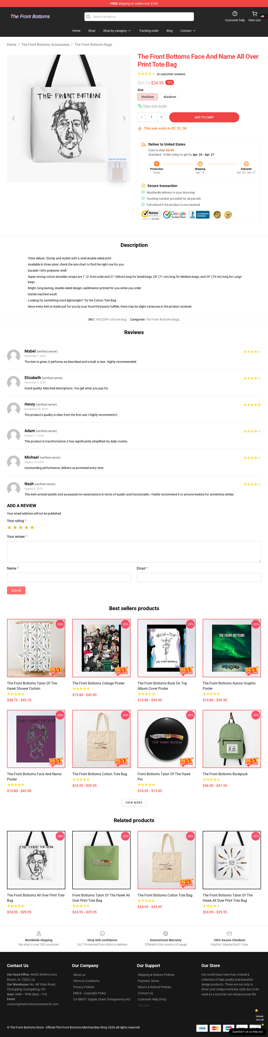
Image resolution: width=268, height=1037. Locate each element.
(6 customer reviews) (171, 74)
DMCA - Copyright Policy (89, 993)
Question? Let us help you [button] (248, 1031)
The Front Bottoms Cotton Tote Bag (99, 774)
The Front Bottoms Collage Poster (98, 683)
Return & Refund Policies (154, 987)
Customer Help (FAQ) (152, 999)
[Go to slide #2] (80, 194)
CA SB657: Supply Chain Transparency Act (101, 999)
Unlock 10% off (260, 1018)
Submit (16, 590)
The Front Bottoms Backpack (225, 774)
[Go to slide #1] (57, 194)
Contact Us (145, 993)
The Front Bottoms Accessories (45, 45)
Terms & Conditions (86, 981)
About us (79, 974)
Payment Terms (148, 981)
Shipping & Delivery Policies (156, 974)
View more (134, 802)
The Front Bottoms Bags (93, 45)
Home (11, 45)
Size (141, 90)
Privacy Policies (83, 987)
